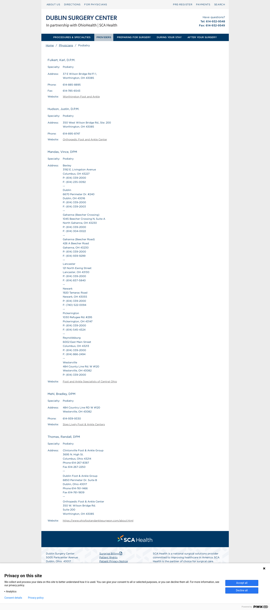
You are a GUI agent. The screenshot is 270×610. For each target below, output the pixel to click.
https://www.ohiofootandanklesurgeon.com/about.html (98, 520)
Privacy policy (36, 597)
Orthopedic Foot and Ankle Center (85, 139)
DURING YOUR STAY (169, 37)
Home (50, 45)
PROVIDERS (103, 37)
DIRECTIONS (72, 4)
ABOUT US (53, 4)
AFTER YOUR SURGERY (202, 37)
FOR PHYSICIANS (95, 4)
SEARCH (219, 4)
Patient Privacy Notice (113, 561)
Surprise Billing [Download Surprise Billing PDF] (111, 553)
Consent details (13, 597)
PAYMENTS (203, 4)
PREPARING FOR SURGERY (134, 37)
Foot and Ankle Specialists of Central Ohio (90, 381)
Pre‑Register (182, 4)
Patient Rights (108, 557)
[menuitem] (53, 4)
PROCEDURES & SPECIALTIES (71, 37)
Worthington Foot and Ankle (81, 96)
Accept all (241, 582)
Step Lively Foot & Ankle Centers (84, 424)
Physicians (66, 45)
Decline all (242, 590)
